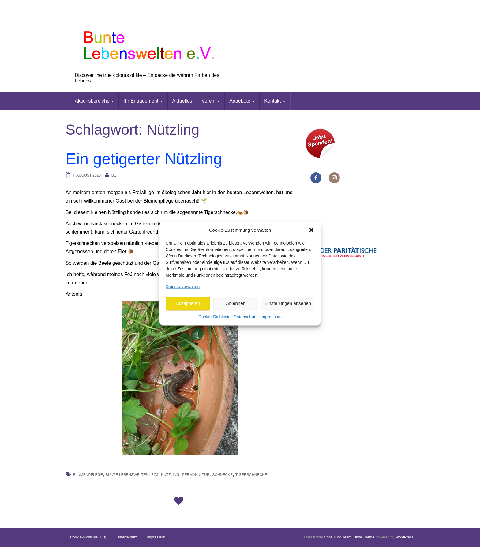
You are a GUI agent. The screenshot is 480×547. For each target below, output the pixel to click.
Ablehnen (235, 303)
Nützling (170, 475)
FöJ (154, 475)
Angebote (242, 100)
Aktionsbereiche (94, 100)
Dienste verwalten (183, 286)
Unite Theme (363, 537)
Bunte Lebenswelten (127, 475)
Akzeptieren (188, 303)
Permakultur (196, 475)
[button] (311, 230)
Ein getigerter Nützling (144, 159)
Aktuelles (182, 100)
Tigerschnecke (251, 475)
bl (113, 175)
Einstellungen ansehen (287, 303)
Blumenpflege (88, 475)
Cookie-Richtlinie (214, 316)
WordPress (405, 537)
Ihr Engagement (143, 100)
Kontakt (274, 100)
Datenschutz (245, 316)
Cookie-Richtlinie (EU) (88, 537)
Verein (211, 100)
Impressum (271, 316)
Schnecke (222, 475)
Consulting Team (337, 537)
